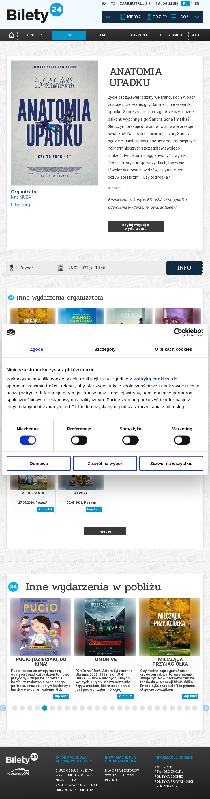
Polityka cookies (169, 777)
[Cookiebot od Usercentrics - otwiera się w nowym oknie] (178, 332)
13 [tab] (105, 708)
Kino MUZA (21, 197)
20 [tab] (157, 708)
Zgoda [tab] (36, 349)
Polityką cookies (151, 378)
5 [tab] (45, 708)
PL (185, 4)
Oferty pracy (165, 786)
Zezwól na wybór (105, 463)
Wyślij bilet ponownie (75, 775)
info (184, 267)
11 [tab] (90, 708)
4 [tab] (37, 708)
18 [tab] (142, 708)
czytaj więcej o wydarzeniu (135, 227)
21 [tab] (165, 708)
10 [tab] (82, 708)
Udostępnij (20, 204)
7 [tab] (60, 708)
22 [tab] (172, 708)
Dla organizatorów (122, 770)
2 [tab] (22, 708)
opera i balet (171, 35)
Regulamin (163, 767)
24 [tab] (187, 708)
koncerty (34, 35)
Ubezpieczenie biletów (75, 790)
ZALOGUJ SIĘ (166, 4)
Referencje (114, 780)
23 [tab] (180, 708)
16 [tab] (127, 708)
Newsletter (66, 780)
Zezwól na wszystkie (171, 463)
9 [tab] (75, 708)
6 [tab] (52, 708)
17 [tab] (135, 708)
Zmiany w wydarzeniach (76, 785)
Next (206, 708)
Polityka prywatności (173, 781)
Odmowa (39, 463)
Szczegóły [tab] (104, 349)
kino (68, 35)
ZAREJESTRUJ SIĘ (135, 4)
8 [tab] (67, 708)
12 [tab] (97, 708)
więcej (105, 531)
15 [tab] (120, 708)
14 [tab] (112, 708)
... (196, 34)
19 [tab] (150, 708)
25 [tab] (195, 708)
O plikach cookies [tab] (173, 349)
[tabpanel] (40, 649)
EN (197, 4)
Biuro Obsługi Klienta (74, 770)
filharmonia (137, 35)
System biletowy (119, 775)
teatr (103, 35)
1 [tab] (15, 708)
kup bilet (45, 509)
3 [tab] (30, 708)
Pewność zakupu (169, 772)
